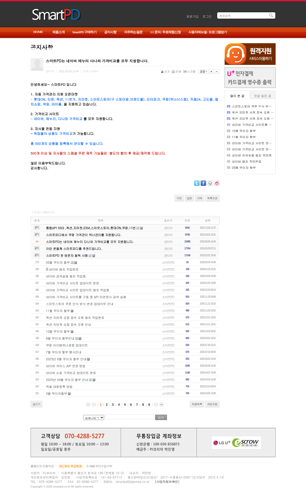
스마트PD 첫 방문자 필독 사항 (67, 255)
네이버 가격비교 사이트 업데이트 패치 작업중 (77, 290)
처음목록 (197, 404)
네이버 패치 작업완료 (64, 269)
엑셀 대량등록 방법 (59, 386)
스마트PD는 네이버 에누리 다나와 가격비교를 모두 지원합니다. (90, 241)
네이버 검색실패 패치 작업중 (66, 276)
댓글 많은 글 (262, 96)
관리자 (168, 228)
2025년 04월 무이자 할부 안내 (67, 379)
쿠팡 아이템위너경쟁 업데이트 (67, 345)
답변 (189, 198)
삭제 (199, 198)
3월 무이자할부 (56, 393)
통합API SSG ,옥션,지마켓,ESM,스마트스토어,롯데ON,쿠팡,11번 (91, 228)
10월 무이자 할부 (58, 331)
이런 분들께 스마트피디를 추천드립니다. (74, 248)
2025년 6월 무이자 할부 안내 (66, 359)
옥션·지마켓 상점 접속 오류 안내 (68, 324)
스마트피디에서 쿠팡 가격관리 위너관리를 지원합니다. (83, 235)
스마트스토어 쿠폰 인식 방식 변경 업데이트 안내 (79, 303)
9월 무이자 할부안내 (60, 338)
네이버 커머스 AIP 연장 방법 (65, 366)
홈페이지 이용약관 (42, 466)
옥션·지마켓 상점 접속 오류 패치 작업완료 (75, 317)
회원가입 (193, 16)
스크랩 (190, 71)
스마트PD (168, 262)
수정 (179, 198)
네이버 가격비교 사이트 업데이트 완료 (72, 283)
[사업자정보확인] (167, 481)
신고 (166, 71)
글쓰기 (36, 404)
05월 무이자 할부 (58, 262)
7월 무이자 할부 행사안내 (63, 352)
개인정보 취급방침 (70, 466)
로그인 (207, 16)
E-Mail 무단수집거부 (99, 466)
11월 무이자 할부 (58, 310)
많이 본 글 (237, 96)
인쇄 (177, 71)
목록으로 (212, 198)
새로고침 (212, 404)
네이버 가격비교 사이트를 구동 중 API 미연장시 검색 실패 (86, 297)
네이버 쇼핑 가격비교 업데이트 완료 (71, 372)
